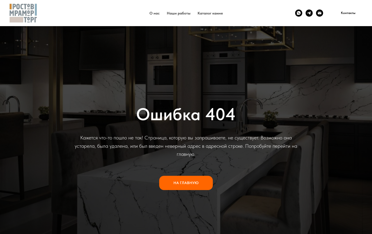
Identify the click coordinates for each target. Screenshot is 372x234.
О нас (154, 13)
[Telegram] (309, 13)
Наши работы (179, 13)
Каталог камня (210, 13)
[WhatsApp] (298, 13)
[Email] (319, 13)
